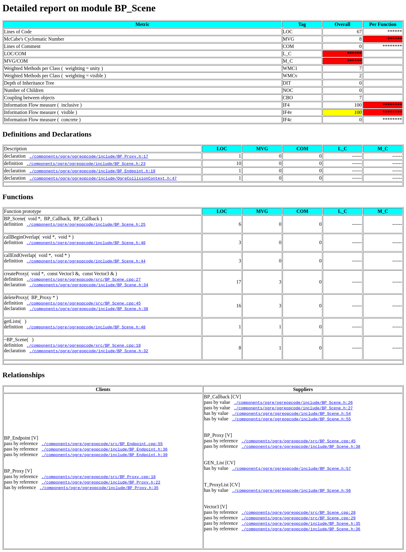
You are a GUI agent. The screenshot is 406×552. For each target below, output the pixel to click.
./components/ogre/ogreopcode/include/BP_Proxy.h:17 (88, 156)
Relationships (23, 375)
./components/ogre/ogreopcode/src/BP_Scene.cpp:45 (84, 303)
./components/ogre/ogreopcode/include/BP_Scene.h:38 (88, 308)
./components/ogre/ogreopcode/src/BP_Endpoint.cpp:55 (102, 443)
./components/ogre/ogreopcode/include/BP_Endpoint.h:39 (104, 454)
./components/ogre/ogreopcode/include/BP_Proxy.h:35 (99, 487)
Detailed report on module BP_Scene (78, 7)
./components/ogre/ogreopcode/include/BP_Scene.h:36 (300, 529)
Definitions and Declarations (46, 134)
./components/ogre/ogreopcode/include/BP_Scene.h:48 (86, 327)
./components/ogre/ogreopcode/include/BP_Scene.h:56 (291, 490)
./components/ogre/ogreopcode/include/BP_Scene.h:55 (291, 419)
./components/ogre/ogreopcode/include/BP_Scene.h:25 (86, 224)
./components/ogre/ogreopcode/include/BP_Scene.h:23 (86, 163)
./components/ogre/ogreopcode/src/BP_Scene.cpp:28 (298, 512)
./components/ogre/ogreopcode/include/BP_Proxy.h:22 (100, 482)
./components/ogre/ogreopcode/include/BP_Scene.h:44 (86, 261)
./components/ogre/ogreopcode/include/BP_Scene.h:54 (291, 413)
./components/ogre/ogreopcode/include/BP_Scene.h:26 (293, 402)
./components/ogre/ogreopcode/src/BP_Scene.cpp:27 (84, 279)
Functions (17, 197)
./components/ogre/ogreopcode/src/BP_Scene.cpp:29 (298, 518)
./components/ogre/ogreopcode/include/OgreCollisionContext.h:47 (103, 178)
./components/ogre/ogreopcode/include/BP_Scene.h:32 (88, 350)
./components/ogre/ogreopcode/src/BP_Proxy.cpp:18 (98, 476)
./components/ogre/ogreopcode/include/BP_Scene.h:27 (293, 408)
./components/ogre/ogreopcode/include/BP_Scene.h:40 (86, 242)
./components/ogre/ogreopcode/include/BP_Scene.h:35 (300, 523)
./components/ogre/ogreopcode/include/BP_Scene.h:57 (291, 468)
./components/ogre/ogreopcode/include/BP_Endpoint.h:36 (104, 449)
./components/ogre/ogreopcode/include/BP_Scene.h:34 (88, 284)
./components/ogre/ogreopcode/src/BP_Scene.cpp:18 (84, 345)
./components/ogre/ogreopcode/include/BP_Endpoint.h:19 (92, 171)
